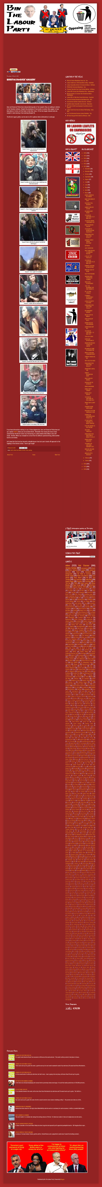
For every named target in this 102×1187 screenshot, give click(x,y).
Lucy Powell (78, 677)
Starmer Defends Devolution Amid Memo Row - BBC (79, 99)
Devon (93, 655)
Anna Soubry (68, 709)
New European (91, 971)
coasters (80, 917)
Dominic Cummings (88, 621)
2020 (85, 464)
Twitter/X (86, 994)
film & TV (89, 657)
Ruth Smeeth (84, 770)
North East (93, 906)
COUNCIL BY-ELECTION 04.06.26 (23, 1072)
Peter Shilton (77, 910)
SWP (74, 861)
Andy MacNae (76, 920)
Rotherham (87, 703)
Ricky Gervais (90, 791)
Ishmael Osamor (79, 888)
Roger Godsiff (81, 825)
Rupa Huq (88, 825)
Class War (82, 779)
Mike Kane (80, 969)
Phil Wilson (84, 910)
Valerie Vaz (91, 994)
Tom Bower (76, 992)
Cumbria (89, 691)
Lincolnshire (71, 657)
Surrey (88, 644)
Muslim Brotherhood (69, 971)
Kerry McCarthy (88, 849)
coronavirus (84, 568)
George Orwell (76, 782)
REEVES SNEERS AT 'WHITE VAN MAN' (24, 1132)
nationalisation (68, 998)
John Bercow (68, 642)
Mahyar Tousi (73, 818)
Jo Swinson (89, 675)
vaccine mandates (77, 723)
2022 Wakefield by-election (80, 834)
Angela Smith (88, 716)
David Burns (68, 937)
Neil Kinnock (91, 904)
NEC (78, 729)
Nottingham (87, 702)
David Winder (86, 879)
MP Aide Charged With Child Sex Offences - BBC (78, 115)
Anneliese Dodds (89, 723)
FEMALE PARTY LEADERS (88, 389)
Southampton (68, 863)
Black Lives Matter (18, 450)
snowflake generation (86, 741)
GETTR (66, 885)
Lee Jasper (85, 954)
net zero (78, 646)
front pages (69, 834)
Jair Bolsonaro (79, 947)
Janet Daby (78, 949)
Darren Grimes (70, 734)
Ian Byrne (93, 784)
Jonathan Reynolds (77, 764)
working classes (69, 659)
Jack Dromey (79, 763)
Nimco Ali (90, 972)
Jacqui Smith (72, 947)
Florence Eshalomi (75, 809)
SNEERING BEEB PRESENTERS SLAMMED (88, 277)
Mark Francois (69, 962)
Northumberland (70, 822)
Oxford (75, 754)
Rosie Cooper (77, 793)
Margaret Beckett (75, 854)
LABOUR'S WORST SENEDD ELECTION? (89, 241)
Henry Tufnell (80, 944)
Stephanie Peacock (69, 773)
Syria (75, 694)
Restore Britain (89, 859)
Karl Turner (75, 727)
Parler (76, 739)
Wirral (79, 868)
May (86, 187)
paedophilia (87, 689)
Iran (66, 662)
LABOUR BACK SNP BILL (89, 327)
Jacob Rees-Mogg (78, 675)
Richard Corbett (83, 911)
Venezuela (91, 755)
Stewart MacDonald (71, 989)
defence (73, 870)
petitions (87, 650)
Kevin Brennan (90, 815)
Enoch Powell (82, 781)
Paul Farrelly (70, 824)
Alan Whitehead (70, 919)
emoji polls (67, 775)
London (83, 570)
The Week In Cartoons (84, 574)
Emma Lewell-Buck (85, 807)
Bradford (93, 709)
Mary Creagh (81, 712)
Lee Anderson (85, 687)
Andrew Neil (86, 646)
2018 (85, 469)
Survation (78, 827)
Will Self (67, 996)
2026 (85, 153)
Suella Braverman (73, 865)
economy (81, 655)
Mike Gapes (68, 791)
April (86, 190)
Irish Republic (90, 711)
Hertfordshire (91, 669)
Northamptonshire (69, 739)
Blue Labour (91, 802)
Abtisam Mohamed (91, 870)
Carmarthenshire (74, 929)
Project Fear (91, 824)
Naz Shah (86, 677)
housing (78, 870)
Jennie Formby (89, 890)
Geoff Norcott (72, 942)
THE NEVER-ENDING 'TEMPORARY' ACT (90, 221)
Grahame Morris (87, 885)
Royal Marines (79, 981)
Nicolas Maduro (82, 972)
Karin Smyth (73, 849)
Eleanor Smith (74, 938)
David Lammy (84, 583)
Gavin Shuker (68, 782)
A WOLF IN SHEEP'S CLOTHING (89, 302)
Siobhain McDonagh (91, 985)
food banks (91, 996)
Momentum (68, 619)
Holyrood (87, 784)
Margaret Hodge (81, 818)
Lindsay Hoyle (78, 766)
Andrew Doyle (68, 920)
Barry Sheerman (85, 709)
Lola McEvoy (79, 956)
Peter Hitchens (81, 791)
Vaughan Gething (84, 755)
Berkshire (75, 698)
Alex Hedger (78, 919)
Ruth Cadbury (86, 981)
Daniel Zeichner (90, 779)
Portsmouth (73, 980)
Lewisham (92, 954)
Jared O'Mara (88, 763)
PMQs (75, 583)
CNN (94, 732)
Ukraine (72, 628)
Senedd (89, 754)
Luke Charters (77, 958)
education (67, 664)
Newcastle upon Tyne (89, 856)
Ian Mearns (91, 944)
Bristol (23, 450)
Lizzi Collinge (68, 956)
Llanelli (73, 956)
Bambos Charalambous (89, 874)
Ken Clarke (88, 895)
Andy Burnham (81, 599)
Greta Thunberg (82, 718)
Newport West (68, 768)
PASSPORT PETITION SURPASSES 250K (90, 411)
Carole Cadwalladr (75, 840)
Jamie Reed (71, 949)
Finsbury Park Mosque (85, 761)
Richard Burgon (69, 601)
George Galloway (69, 626)
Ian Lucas (72, 845)
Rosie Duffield (73, 662)
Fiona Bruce (91, 883)
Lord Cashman (81, 899)
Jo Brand (76, 847)
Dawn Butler (89, 625)
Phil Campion (79, 978)
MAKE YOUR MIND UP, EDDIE (90, 199)
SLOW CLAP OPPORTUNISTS (89, 339)
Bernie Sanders (91, 743)
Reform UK (89, 617)
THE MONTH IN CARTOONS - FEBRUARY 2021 (89, 444)
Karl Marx (72, 750)
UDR (73, 705)
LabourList (79, 954)
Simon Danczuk (77, 913)
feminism (67, 612)
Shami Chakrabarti (90, 861)
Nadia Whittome (72, 666)
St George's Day (76, 863)
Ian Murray (83, 736)
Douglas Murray (68, 781)
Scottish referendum (88, 772)
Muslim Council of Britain (81, 971)
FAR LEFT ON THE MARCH (89, 315)
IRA (87, 577)
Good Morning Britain (87, 673)
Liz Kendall (73, 852)
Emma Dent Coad (76, 807)
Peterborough (68, 641)
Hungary (86, 944)
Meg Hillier (83, 901)
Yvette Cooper (91, 616)
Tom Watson (90, 632)
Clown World (91, 933)
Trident (74, 994)
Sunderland (69, 915)
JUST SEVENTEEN (89, 248)
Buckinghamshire (71, 745)
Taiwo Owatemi (82, 865)
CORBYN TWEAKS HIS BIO (90, 357)
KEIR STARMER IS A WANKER (22, 1115)
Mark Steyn (67, 963)
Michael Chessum (90, 965)
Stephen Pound (92, 987)
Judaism (73, 738)
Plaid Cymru (80, 703)
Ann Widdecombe (89, 836)
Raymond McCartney (87, 980)
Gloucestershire (86, 664)
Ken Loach (80, 849)
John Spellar (91, 951)
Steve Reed (73, 795)
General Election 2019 (79, 587)
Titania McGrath (68, 992)
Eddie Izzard (76, 725)
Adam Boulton (70, 872)
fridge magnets (91, 833)
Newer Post (10, 455)
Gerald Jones (79, 942)
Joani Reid (85, 951)
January (87, 460)
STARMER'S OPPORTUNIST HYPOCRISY (89, 297)
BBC (85, 585)
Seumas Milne (70, 827)
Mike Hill (67, 904)
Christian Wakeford (79, 877)
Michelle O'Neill (74, 856)
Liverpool (76, 635)
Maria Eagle (86, 960)
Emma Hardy (80, 843)
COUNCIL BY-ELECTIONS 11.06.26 (23, 1064)
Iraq (84, 711)
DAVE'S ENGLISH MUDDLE (89, 379)
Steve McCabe (92, 913)
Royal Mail (72, 981)
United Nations (68, 831)
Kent (75, 608)
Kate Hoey (68, 635)
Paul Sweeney (83, 908)
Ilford (77, 845)
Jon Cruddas (68, 953)
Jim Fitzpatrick (92, 786)
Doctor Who (75, 806)
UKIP (91, 682)
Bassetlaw (67, 924)
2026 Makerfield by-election (79, 732)
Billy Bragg (80, 926)
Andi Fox (92, 919)
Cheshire (67, 633)
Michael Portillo (81, 902)
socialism (78, 621)
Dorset (92, 734)
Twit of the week (70, 741)
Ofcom (79, 974)
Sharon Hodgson (82, 985)
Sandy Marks (84, 983)
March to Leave (92, 752)
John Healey (88, 847)
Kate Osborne (74, 895)
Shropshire (78, 730)
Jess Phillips (86, 601)
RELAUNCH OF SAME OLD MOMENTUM (89, 349)
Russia (91, 610)
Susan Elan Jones (90, 989)
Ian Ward (75, 945)
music (81, 716)
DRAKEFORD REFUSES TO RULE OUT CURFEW (90, 344)
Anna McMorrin (68, 838)
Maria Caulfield (79, 960)
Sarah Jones (91, 983)
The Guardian (85, 678)
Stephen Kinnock (86, 730)
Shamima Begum (82, 682)
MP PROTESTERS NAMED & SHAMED (24, 1081)
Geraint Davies (92, 782)
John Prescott (79, 892)
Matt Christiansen (81, 963)
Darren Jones (78, 734)
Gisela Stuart (68, 811)
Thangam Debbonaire (70, 829)
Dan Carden (85, 804)
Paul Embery (82, 768)
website (16, 432)
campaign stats (87, 705)
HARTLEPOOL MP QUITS (89, 319)
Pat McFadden (75, 908)
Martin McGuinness (82, 790)
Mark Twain (74, 963)
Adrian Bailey (87, 775)
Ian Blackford (75, 736)
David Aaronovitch (90, 935)
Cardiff (79, 711)
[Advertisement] (16, 49)
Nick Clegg (67, 972)
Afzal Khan (67, 698)
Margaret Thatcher (91, 818)
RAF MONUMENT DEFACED (88, 311)
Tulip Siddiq (87, 867)
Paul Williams (82, 858)
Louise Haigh (88, 816)
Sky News (67, 678)
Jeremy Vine (68, 727)
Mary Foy (77, 901)
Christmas (67, 746)
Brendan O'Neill (80, 928)
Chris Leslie (69, 779)
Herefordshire (88, 843)
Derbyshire (68, 650)
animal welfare (76, 833)
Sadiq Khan (89, 579)
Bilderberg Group (84, 838)
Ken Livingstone (84, 788)
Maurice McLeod (90, 963)
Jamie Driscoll (73, 890)
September (88, 177)
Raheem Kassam (72, 825)
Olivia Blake (68, 858)
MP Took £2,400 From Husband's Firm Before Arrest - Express (80, 106)
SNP (66, 628)
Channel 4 (93, 777)
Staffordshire (80, 644)
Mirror (74, 791)
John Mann (83, 653)
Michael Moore (86, 967)
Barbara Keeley (74, 922)
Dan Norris (75, 935)
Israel (66, 623)
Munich (81, 856)
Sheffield (93, 687)
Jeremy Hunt (84, 786)
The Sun (89, 865)
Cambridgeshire (75, 691)
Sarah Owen (67, 985)
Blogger (62, 1179)
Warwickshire (71, 689)
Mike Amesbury (90, 712)
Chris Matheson (70, 877)
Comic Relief (68, 935)
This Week (91, 990)
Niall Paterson (74, 906)
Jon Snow (74, 953)
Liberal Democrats (82, 612)
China (74, 612)
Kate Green (76, 788)
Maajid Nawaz (84, 752)
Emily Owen (81, 938)
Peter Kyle (81, 714)
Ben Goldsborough (76, 924)
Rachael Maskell (90, 768)
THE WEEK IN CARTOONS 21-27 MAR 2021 (90, 216)
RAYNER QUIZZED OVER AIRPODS (89, 323)
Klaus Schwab (88, 750)
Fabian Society (83, 883)
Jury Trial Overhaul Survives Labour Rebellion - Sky (79, 113)
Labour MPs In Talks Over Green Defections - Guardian (80, 97)
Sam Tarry (91, 770)
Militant (92, 969)
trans (85, 603)
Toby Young (73, 867)
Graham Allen (79, 885)
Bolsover (73, 928)
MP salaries (84, 958)
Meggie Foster (91, 901)
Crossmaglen (75, 804)
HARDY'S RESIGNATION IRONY (89, 374)
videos (67, 565)
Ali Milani (79, 800)
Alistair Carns (79, 874)
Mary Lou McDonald (71, 820)
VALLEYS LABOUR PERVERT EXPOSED (24, 1123)
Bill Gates (89, 732)
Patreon (93, 822)
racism (93, 589)
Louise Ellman (80, 738)
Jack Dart (89, 945)
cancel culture (80, 684)
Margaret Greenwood (69, 960)
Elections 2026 (74, 761)
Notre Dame (73, 974)
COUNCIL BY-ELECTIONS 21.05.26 (23, 1098)
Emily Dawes (88, 881)
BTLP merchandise (83, 743)
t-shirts (92, 998)
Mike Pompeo (86, 969)
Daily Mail (74, 746)
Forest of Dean (88, 940)
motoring (67, 799)
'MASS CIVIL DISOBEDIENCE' (89, 282)
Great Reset (89, 639)
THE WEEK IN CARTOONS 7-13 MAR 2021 (89, 332)
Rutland (93, 825)
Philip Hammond (87, 978)
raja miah (87, 998)
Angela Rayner (69, 581)
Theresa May (81, 632)
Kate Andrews (82, 815)
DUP (81, 804)
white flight (67, 999)
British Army (89, 605)
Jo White (79, 951)
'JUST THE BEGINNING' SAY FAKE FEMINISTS (89, 287)
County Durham (76, 633)
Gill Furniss (72, 885)
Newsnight (75, 768)
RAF (66, 825)
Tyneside (80, 797)
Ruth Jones (93, 981)
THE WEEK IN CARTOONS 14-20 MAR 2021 (90, 261)
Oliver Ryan (84, 974)
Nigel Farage (77, 585)
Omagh (90, 974)
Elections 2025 (88, 746)
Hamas (93, 680)
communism (81, 592)
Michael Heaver (72, 902)
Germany (69, 784)
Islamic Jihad (88, 888)
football (75, 610)
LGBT (88, 590)
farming (92, 757)
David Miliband (78, 879)
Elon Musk (70, 660)
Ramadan (79, 980)
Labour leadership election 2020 (73, 596)
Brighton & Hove (75, 680)
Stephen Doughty (83, 739)
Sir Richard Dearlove (71, 987)
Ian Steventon (68, 945)
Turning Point (86, 721)
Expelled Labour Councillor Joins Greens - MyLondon (79, 104)
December (87, 169)
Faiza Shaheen (90, 781)
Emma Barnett (73, 843)
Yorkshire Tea (68, 917)
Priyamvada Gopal (71, 859)
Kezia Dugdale (72, 954)
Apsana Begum (76, 709)
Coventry (67, 669)
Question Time (80, 671)
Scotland (87, 581)
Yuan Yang (75, 917)
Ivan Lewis (69, 847)
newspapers (75, 998)
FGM (77, 883)
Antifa (12, 450)
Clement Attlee (77, 933)
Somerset (76, 678)
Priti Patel (73, 632)
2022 (85, 163)
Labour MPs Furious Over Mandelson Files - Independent (80, 91)
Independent (83, 845)
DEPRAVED (87, 245)
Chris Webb (81, 931)
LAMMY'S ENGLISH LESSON (89, 208)
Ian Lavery (76, 687)
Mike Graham (73, 729)
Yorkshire (79, 581)
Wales (90, 587)
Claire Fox (76, 779)
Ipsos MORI (72, 888)
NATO (87, 820)
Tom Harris (80, 867)
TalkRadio (90, 626)
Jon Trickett (74, 815)
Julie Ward (73, 893)
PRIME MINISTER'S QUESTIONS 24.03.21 (89, 235)
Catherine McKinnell (89, 929)
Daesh (74, 669)
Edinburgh (67, 736)
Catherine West (80, 745)
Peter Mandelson (72, 639)
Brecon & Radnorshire (84, 777)
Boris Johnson (73, 570)
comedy (79, 694)
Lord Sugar (77, 752)
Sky (78, 987)
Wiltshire (84, 773)
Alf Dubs (72, 874)
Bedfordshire (68, 725)
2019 (85, 466)
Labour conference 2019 (70, 712)
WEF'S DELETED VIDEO (90, 361)
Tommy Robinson (75, 721)
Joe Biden (70, 590)
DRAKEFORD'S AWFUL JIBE (90, 369)
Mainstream (91, 958)
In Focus (91, 725)
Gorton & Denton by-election (74, 700)
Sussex (91, 608)
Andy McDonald (80, 836)
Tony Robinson (84, 992)
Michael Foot (77, 967)
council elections (87, 694)
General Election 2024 (87, 660)
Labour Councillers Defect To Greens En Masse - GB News (81, 85)
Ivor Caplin (69, 786)
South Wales (79, 605)
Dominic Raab (85, 680)
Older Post (57, 455)
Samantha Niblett (70, 983)
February (87, 458)
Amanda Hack (85, 919)
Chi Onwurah (92, 876)
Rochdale (67, 770)
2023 (85, 161)
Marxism (84, 642)
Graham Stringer (73, 748)
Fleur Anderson (81, 940)
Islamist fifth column (76, 625)
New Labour (92, 820)
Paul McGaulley (84, 976)
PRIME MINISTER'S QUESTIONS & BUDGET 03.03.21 (90, 435)
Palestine (79, 607)
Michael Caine (81, 965)
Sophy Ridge (71, 644)
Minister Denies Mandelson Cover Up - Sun (77, 80)
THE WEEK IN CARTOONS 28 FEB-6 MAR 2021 (89, 398)
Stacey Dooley (86, 863)
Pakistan (73, 703)
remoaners (88, 572)
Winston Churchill (74, 716)
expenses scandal (77, 775)
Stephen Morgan (83, 987)
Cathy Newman (85, 876)
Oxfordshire (75, 693)
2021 (85, 166)
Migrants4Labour (90, 902)
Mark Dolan (93, 960)
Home (33, 455)
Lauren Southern (88, 897)
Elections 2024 (80, 881)
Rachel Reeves (69, 589)
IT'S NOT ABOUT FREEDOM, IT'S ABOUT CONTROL (89, 421)
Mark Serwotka (84, 962)
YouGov (85, 641)
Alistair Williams (69, 759)
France (75, 718)
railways (78, 741)
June (86, 185)
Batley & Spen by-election (78, 686)
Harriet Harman (82, 748)
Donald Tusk (82, 806)
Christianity (67, 804)
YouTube (79, 689)
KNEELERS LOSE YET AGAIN (89, 270)
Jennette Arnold (91, 949)
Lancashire (92, 603)
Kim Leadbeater (74, 851)
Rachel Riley (81, 859)
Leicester (77, 642)
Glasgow (70, 687)
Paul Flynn (76, 824)
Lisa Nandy (92, 612)
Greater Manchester (90, 596)
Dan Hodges (92, 804)
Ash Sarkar (76, 637)
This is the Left (80, 829)
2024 (85, 158)
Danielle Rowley (68, 879)
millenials (84, 870)
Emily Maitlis (68, 807)
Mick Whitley (73, 969)
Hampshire (92, 637)
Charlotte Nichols (90, 745)
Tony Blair (73, 592)
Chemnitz (75, 931)
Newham (67, 906)
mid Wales (86, 917)
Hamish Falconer (87, 942)
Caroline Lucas (83, 698)
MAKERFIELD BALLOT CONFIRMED (23, 1106)
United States (85, 589)
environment (85, 757)
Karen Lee (67, 895)
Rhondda (67, 911)
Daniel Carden (82, 935)
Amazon (76, 759)
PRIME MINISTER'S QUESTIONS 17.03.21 (89, 306)
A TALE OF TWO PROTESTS (88, 257)
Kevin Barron (88, 727)
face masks (86, 623)
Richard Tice (91, 911)
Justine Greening (90, 893)
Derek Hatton (68, 881)
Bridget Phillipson (71, 711)
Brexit (93, 568)
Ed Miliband (90, 599)
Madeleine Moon (81, 852)
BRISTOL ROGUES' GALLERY (89, 225)
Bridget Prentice (90, 928)
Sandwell (78, 983)
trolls (88, 684)
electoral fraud (77, 757)
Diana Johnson (68, 842)
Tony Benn (83, 915)
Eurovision (72, 883)
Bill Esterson (72, 926)
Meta (66, 902)
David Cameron (86, 734)
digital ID (73, 655)
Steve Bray (77, 773)
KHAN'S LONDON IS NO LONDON (89, 195)
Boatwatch (90, 592)
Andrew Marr (90, 668)
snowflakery (85, 799)
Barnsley (81, 922)
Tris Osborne (80, 994)
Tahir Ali (76, 915)
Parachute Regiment (85, 729)
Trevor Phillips (92, 739)
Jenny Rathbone (68, 951)
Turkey (89, 915)
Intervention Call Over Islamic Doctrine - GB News (79, 101)
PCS (70, 976)
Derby (92, 879)
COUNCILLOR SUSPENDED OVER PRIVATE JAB (90, 416)
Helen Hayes (73, 944)
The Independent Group (86, 662)
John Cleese (72, 892)
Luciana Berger (89, 738)
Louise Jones (69, 958)
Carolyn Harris (77, 876)
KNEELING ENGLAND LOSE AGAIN (89, 449)
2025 (85, 156)
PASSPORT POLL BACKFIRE (89, 203)
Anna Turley (74, 777)
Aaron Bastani (81, 707)
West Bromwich (68, 757)
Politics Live (92, 642)
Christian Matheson (90, 931)
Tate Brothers (73, 990)
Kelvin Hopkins (82, 895)
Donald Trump (69, 575)
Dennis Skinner (92, 698)
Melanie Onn (69, 754)
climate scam (80, 668)
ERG (74, 881)
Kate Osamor (87, 764)
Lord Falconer (89, 899)
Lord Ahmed (85, 956)
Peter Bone (69, 910)
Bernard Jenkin (85, 924)
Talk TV (67, 990)
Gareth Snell (84, 809)
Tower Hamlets (90, 829)
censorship (86, 598)
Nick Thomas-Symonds (83, 720)
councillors (87, 607)
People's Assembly (71, 978)
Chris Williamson (81, 659)
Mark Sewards (91, 962)
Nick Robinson (75, 972)
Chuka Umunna (91, 659)
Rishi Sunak (78, 594)
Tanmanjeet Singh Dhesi (88, 827)
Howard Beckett (68, 813)
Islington (67, 675)
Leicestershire (69, 677)
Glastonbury (76, 811)
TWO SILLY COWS (89, 336)
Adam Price (72, 800)
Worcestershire (69, 684)
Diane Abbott (78, 577)
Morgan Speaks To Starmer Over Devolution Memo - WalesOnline (79, 94)
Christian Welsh (68, 933)
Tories (78, 572)
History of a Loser (69, 763)
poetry (81, 998)
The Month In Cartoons (85, 648)
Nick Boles (80, 906)
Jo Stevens (91, 813)
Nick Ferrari (83, 666)
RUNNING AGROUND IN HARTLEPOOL (89, 266)
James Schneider (87, 947)
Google (92, 811)
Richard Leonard (82, 754)
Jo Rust (81, 847)
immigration (68, 574)
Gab (93, 761)
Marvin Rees (91, 790)
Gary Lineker (84, 725)
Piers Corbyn (83, 824)
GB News (82, 590)
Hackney (82, 784)
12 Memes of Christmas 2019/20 (77, 696)
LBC (80, 598)
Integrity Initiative (81, 945)
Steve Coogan (85, 913)
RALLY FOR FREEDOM (89, 274)
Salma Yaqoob (81, 861)
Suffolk (89, 671)
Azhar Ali (76, 838)
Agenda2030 (84, 872)
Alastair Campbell (79, 630)
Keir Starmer (83, 565)
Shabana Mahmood (70, 668)
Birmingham (71, 617)
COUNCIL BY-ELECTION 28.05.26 (23, 1055)
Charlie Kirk (83, 840)
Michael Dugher (68, 967)
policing (30, 450)
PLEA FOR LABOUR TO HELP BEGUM (90, 426)
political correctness (75, 799)
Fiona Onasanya (91, 686)
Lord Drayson (92, 956)
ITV (89, 886)
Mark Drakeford (83, 608)
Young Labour (74, 996)
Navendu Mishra (82, 904)
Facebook (80, 617)
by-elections (89, 619)
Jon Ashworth (71, 671)
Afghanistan (90, 696)
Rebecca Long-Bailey (83, 614)
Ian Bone (76, 813)
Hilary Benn (89, 748)
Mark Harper (76, 962)
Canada (82, 691)
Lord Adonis (90, 628)
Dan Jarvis (69, 806)
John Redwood (87, 892)
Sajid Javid (72, 730)
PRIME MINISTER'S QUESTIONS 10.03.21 (89, 364)
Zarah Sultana (77, 603)
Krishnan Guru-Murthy (79, 816)
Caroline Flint (76, 673)
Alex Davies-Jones (91, 834)
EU (76, 590)
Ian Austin (77, 641)
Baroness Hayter (68, 876)
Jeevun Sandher (80, 890)
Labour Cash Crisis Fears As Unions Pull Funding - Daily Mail (80, 110)
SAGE (91, 666)
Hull (90, 718)
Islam (73, 599)
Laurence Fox (71, 682)
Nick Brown (87, 906)
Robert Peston (68, 793)
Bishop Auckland (87, 926)
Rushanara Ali (68, 861)
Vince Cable (73, 868)
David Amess (80, 746)
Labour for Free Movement (85, 851)
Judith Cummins (81, 953)
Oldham (68, 908)
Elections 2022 (90, 806)
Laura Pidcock (77, 650)
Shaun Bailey (88, 714)
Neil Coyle (67, 714)
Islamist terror (83, 610)
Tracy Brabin (73, 797)
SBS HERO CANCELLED (88, 430)
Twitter (78, 601)
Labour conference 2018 (78, 897)
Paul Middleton (92, 976)
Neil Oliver (67, 610)
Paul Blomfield (76, 976)
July (86, 182)
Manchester (68, 630)
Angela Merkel (73, 743)
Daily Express (91, 840)
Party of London (86, 822)
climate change (69, 621)
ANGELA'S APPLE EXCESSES (88, 454)
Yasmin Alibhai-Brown (89, 797)
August (87, 179)
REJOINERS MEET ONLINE (89, 212)
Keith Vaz (81, 727)
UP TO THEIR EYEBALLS (88, 292)
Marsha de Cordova (85, 854)
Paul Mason (74, 858)
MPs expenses (73, 790)
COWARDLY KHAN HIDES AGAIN (89, 407)
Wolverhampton (83, 831)
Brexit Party (68, 594)
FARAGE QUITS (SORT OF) (90, 403)
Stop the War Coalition (80, 989)
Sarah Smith (74, 985)
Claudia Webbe (84, 651)
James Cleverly (77, 786)
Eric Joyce (88, 938)
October (87, 174)
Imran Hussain (83, 813)
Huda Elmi (80, 886)
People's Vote (71, 614)
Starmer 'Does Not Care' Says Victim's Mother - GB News (81, 89)
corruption (84, 833)
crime (27, 450)
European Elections (70, 607)
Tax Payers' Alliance (83, 990)
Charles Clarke (68, 931)
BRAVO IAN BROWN (89, 386)
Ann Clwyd (69, 802)
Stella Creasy (71, 648)
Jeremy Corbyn (70, 567)
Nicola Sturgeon (78, 619)
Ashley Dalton (83, 802)
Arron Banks (88, 920)
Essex (88, 630)
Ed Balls (76, 781)
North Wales (81, 657)
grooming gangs (88, 594)
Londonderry (91, 766)
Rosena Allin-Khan (85, 693)
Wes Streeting (81, 616)
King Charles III (68, 816)
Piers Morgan (85, 635)
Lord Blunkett (73, 899)
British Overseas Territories (87, 759)
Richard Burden (74, 911)
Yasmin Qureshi (86, 868)
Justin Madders (81, 893)
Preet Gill (91, 910)
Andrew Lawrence (71, 836)
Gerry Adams (75, 784)
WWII (76, 831)
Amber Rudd (85, 800)
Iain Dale (72, 702)
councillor (85, 996)
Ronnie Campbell (75, 770)
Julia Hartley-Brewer (88, 633)
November (87, 171)
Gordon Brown (82, 669)
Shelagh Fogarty (85, 793)
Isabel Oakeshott (91, 845)
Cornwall (67, 761)
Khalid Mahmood (79, 750)
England (77, 660)
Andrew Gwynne (89, 707)
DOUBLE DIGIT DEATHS (88, 393)
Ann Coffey (76, 802)
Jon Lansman (70, 788)
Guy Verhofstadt (86, 700)
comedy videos (90, 773)
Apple (82, 920)
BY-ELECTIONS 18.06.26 (21, 1089)
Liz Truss (84, 766)
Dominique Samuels (78, 842)
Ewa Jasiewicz (73, 940)
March (86, 193)
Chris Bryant (80, 628)
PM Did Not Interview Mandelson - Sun (76, 87)
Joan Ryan (67, 815)
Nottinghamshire (81, 626)
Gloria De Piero (84, 811)
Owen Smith (74, 714)
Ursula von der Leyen (74, 755)
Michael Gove (73, 720)
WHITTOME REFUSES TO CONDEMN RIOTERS (90, 252)
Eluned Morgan (87, 842)
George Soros (84, 782)
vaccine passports (75, 623)
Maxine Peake (81, 820)
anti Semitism (78, 579)
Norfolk (93, 646)
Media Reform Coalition (70, 965)
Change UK (76, 664)
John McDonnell (72, 598)
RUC (92, 677)
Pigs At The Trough (91, 858)
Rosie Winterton (68, 913)
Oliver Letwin (78, 822)
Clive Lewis (84, 637)
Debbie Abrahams (84, 937)
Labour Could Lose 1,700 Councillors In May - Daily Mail (80, 83)
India (89, 736)
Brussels (67, 929)
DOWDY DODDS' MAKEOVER (88, 440)
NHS (94, 664)
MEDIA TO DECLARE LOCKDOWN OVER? (90, 353)
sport (81, 639)
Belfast (74, 651)
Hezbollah (74, 886)
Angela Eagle (92, 800)
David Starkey (76, 937)
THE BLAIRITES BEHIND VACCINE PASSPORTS (89, 230)
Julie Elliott (89, 953)
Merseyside (79, 702)
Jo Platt (74, 951)
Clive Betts (84, 933)
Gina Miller (91, 809)
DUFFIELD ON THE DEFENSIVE (89, 383)
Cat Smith (81, 929)
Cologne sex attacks (89, 877)
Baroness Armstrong (89, 922)
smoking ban (92, 917)
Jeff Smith (84, 949)
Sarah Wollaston (78, 772)
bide (80, 996)
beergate (79, 705)
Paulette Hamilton (91, 908)
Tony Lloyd (80, 795)
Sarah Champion (69, 772)
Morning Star (74, 904)
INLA (85, 886)
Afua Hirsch (77, 872)
